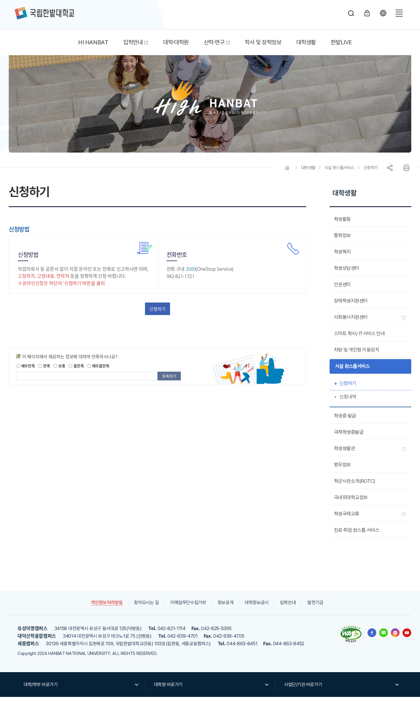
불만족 (76, 370)
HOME (287, 171)
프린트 (406, 171)
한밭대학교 (44, 13)
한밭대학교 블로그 (383, 636)
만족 (44, 370)
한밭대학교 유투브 (406, 636)
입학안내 (289, 606)
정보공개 (226, 606)
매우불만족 (98, 370)
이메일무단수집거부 (188, 606)
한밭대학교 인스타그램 (395, 636)
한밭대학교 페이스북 (372, 636)
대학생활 (308, 171)
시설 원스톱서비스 (339, 171)
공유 (390, 171)
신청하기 (370, 171)
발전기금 (317, 606)
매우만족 (25, 370)
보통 (59, 370)
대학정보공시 (257, 606)
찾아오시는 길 (145, 606)
